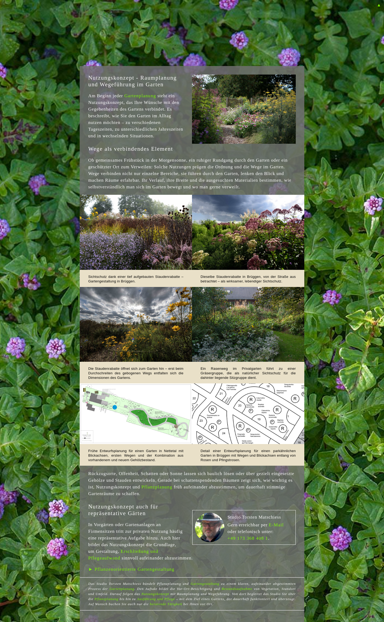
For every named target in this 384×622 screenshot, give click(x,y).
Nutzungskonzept (155, 594)
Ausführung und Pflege (156, 599)
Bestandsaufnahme (237, 589)
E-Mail (276, 524)
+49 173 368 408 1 (248, 538)
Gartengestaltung (205, 584)
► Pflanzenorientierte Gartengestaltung (131, 569)
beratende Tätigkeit (166, 604)
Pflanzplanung (156, 486)
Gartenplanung (140, 95)
